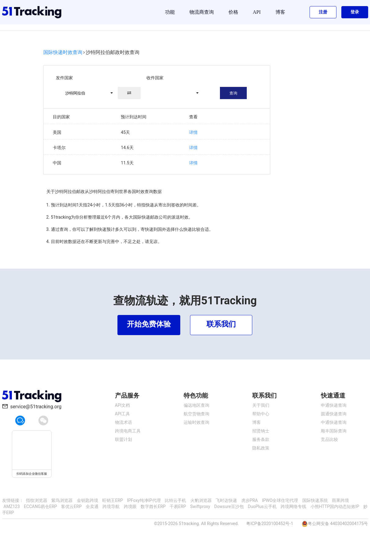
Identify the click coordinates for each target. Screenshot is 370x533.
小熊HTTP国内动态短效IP (335, 506)
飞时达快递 (226, 500)
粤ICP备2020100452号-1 (269, 523)
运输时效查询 (196, 422)
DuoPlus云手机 (262, 506)
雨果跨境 (340, 500)
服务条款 (260, 439)
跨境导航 (111, 506)
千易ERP (178, 506)
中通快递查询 (334, 422)
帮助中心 (260, 413)
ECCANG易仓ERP (40, 506)
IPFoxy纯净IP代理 (143, 500)
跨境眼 (130, 506)
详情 (193, 132)
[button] (86, 93)
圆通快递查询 (334, 413)
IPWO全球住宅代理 (280, 500)
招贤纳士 (260, 430)
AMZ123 (12, 506)
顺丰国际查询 (334, 430)
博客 (280, 12)
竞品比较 (329, 439)
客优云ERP (71, 506)
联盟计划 (123, 439)
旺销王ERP (112, 500)
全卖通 (92, 506)
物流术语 (123, 422)
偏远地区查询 (196, 405)
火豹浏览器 (201, 500)
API (257, 12)
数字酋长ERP (153, 506)
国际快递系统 (315, 500)
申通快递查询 (334, 405)
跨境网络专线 (293, 506)
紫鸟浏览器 (62, 500)
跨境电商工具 (128, 430)
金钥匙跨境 (87, 500)
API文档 (122, 405)
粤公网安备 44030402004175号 (338, 523)
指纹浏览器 (36, 500)
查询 (233, 93)
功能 (170, 12)
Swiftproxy (200, 506)
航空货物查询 (196, 413)
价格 (233, 12)
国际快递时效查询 (62, 52)
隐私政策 (260, 447)
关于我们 (260, 405)
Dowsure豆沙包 (229, 506)
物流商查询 (201, 12)
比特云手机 (175, 500)
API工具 (122, 413)
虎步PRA (249, 500)
